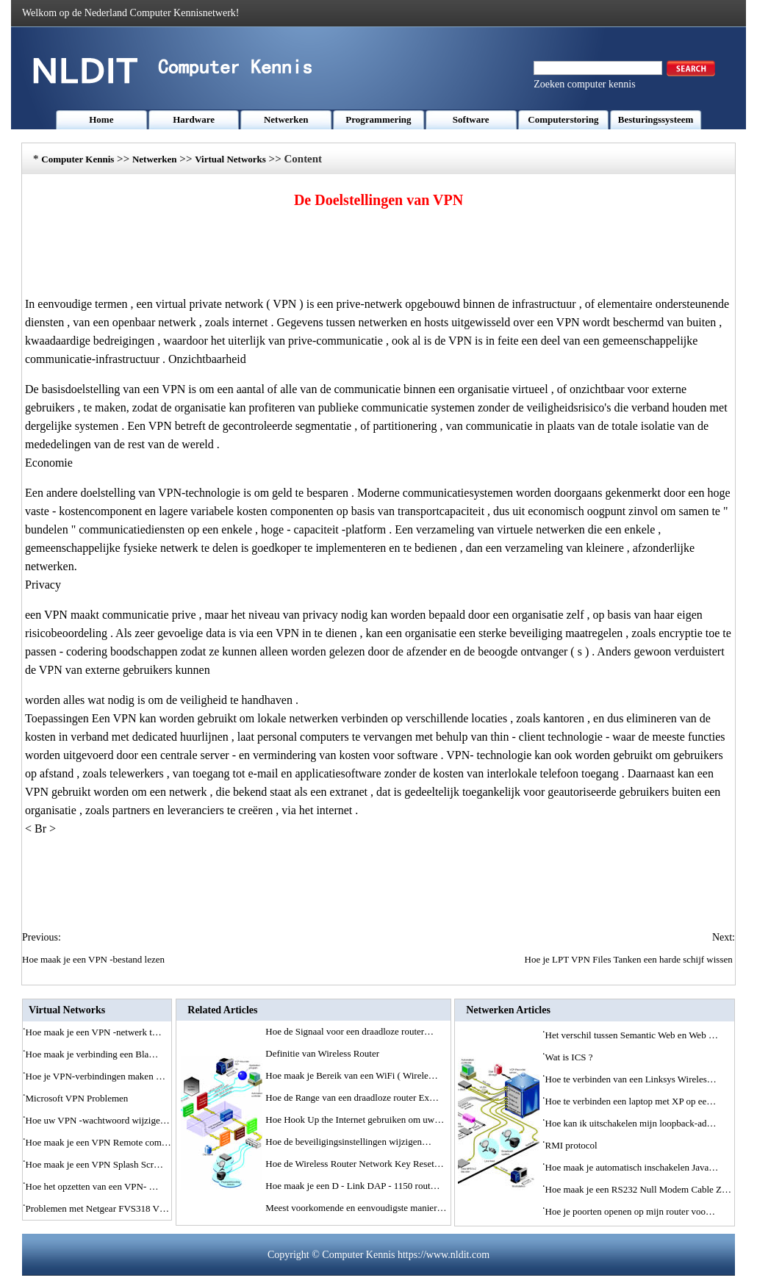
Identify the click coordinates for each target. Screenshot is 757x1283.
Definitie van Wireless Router (323, 1053)
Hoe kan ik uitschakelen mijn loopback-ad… (631, 1123)
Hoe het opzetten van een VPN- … (92, 1186)
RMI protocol (572, 1145)
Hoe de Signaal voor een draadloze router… (349, 1031)
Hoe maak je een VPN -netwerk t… (94, 1032)
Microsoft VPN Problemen (78, 1098)
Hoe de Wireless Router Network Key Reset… (354, 1163)
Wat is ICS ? (570, 1057)
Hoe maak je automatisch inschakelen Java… (632, 1167)
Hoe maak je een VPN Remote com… (98, 1142)
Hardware (194, 119)
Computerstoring (563, 119)
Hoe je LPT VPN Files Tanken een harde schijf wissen (630, 959)
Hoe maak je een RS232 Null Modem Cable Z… (638, 1189)
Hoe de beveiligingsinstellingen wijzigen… (348, 1141)
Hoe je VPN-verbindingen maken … (95, 1076)
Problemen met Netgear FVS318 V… (97, 1208)
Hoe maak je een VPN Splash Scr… (95, 1164)
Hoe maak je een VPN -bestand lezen (94, 959)
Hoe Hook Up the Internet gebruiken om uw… (354, 1119)
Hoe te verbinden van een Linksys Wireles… (631, 1079)
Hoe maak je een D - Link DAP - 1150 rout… (352, 1185)
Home (101, 119)
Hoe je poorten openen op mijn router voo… (630, 1211)
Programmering (378, 119)
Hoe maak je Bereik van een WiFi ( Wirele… (351, 1075)
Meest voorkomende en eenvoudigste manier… (355, 1207)
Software (471, 119)
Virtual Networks (230, 159)
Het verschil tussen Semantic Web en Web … (631, 1035)
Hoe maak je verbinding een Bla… (92, 1054)
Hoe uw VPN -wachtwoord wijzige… (98, 1120)
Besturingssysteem (656, 119)
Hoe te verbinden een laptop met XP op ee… (631, 1101)
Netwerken (286, 119)
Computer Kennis (77, 159)
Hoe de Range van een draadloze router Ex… (352, 1097)
